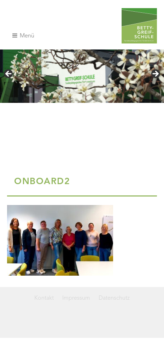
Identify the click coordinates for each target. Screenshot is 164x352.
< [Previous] (9, 74)
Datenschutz (114, 298)
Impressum (76, 298)
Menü (23, 36)
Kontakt (44, 298)
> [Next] (155, 74)
